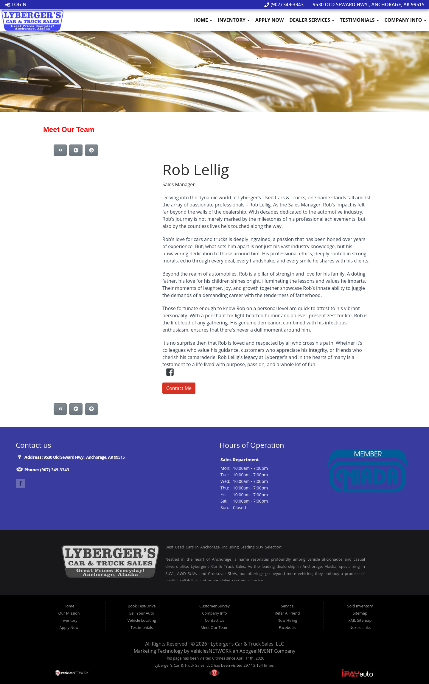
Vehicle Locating (142, 620)
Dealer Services (311, 20)
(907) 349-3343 (284, 4)
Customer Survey (214, 606)
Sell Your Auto (141, 613)
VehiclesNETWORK (211, 651)
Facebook (287, 627)
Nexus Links (360, 627)
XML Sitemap (360, 620)
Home (202, 20)
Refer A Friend (287, 613)
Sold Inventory (360, 606)
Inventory (234, 20)
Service (287, 606)
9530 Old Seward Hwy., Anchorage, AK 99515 (366, 4)
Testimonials (359, 20)
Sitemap (360, 613)
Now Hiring (287, 620)
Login (16, 4)
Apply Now (269, 20)
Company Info (405, 20)
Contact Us (214, 620)
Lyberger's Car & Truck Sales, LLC (247, 644)
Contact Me (179, 388)
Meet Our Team (214, 627)
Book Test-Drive (142, 606)
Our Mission (69, 613)
